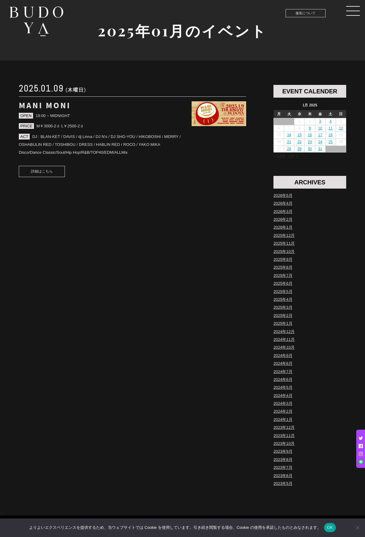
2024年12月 (284, 331)
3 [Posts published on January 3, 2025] (320, 121)
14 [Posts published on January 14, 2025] (289, 135)
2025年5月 (283, 291)
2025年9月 (283, 259)
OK (330, 527)
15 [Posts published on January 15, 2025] (299, 135)
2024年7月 (283, 371)
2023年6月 (283, 475)
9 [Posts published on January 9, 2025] (310, 128)
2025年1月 (283, 323)
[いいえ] (357, 528)
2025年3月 (283, 307)
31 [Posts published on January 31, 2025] (320, 149)
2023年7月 (283, 467)
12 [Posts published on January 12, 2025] (341, 128)
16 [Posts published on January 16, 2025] (310, 135)
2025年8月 (283, 267)
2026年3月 (283, 211)
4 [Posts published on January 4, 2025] (331, 121)
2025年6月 (283, 283)
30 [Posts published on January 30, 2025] (310, 149)
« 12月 (279, 156)
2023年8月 (283, 459)
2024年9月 (283, 355)
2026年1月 (283, 227)
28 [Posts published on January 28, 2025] (289, 149)
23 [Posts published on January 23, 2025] (310, 142)
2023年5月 (283, 483)
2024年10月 (284, 347)
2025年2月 (283, 315)
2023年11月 (284, 435)
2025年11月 (284, 243)
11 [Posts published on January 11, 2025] (331, 128)
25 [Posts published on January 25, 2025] (331, 142)
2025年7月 (283, 275)
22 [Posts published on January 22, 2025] (299, 142)
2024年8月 (283, 363)
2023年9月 (283, 451)
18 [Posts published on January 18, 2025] (331, 135)
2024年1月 (283, 419)
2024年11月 (284, 339)
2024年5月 (283, 387)
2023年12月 (284, 427)
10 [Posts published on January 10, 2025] (320, 128)
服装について (306, 13)
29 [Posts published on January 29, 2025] (299, 149)
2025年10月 (284, 251)
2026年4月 (283, 203)
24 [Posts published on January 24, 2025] (320, 142)
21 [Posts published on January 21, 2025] (289, 142)
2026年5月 (283, 195)
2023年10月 (284, 443)
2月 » (293, 156)
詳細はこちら (42, 171)
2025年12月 (284, 235)
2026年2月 (283, 219)
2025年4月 (283, 299)
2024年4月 (283, 395)
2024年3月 (283, 403)
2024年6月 (283, 379)
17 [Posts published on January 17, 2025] (320, 135)
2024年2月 (283, 411)
